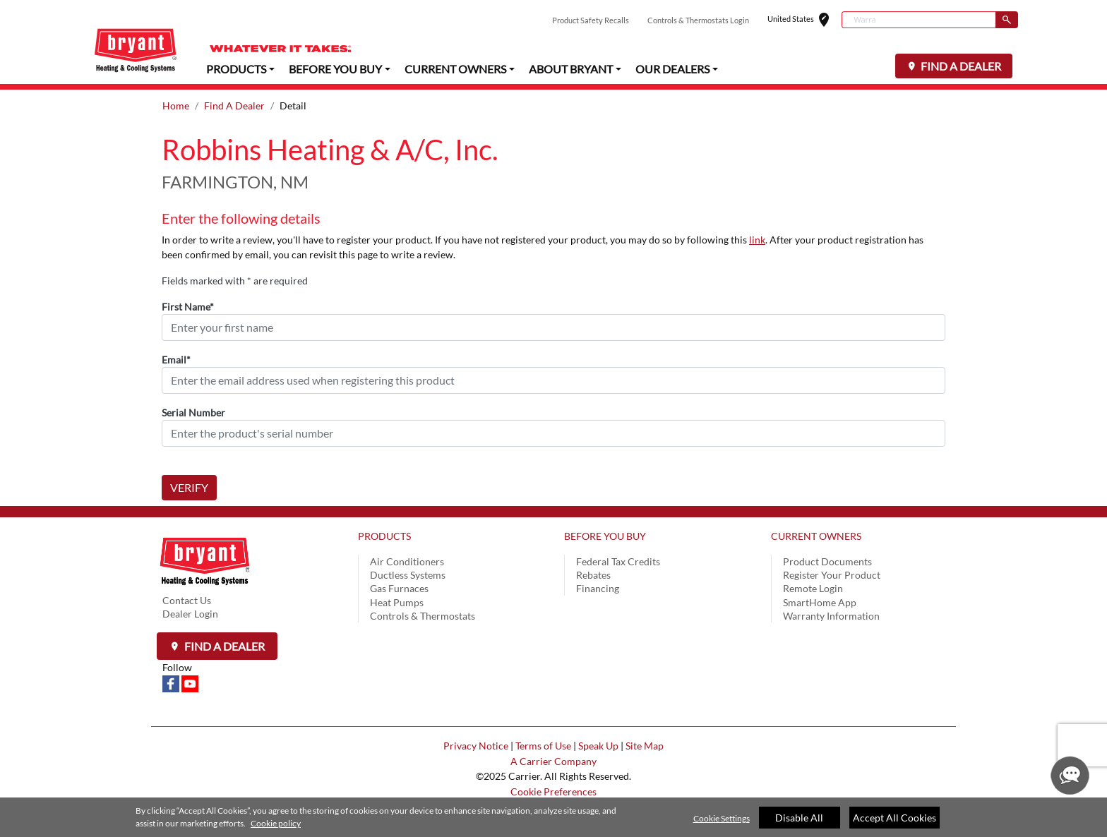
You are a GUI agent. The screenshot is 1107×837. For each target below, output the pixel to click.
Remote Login (813, 588)
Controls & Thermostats (422, 616)
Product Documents (827, 561)
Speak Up (598, 746)
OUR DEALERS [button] (672, 68)
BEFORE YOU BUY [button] (335, 68)
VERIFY (189, 487)
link (757, 240)
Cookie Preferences (553, 791)
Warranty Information (831, 616)
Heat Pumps (397, 602)
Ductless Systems (407, 575)
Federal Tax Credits (618, 561)
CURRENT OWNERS (816, 536)
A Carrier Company (553, 761)
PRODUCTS (384, 536)
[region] (553, 817)
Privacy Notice (475, 746)
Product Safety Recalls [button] (590, 20)
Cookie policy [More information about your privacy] (276, 823)
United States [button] (804, 20)
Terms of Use (543, 746)
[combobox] (918, 19)
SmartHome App (819, 602)
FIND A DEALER (959, 66)
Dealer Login (190, 614)
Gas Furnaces (399, 588)
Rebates (593, 575)
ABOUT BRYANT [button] (571, 68)
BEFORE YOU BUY (605, 536)
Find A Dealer (234, 106)
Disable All (799, 818)
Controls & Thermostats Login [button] (698, 20)
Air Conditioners (407, 561)
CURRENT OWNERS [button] (455, 68)
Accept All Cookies (894, 818)
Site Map (645, 746)
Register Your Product (831, 575)
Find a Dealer (223, 646)
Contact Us (186, 600)
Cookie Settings (721, 818)
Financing (597, 588)
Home (175, 106)
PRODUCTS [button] (236, 68)
